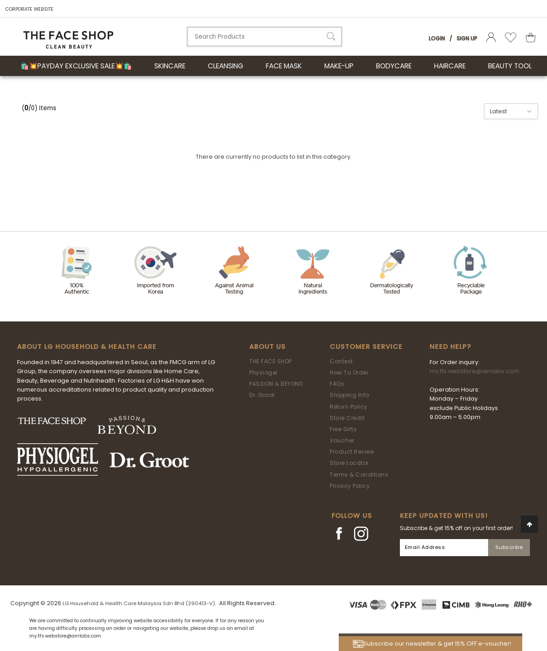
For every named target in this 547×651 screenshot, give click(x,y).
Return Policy (349, 406)
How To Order (349, 372)
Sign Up (467, 38)
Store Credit (347, 418)
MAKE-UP (339, 66)
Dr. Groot (262, 395)
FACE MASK (284, 66)
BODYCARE (394, 66)
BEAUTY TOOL (510, 66)
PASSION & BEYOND (276, 384)
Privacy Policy (350, 486)
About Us (267, 346)
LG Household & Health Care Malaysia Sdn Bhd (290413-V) (139, 603)
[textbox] (264, 37)
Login (437, 38)
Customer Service (366, 346)
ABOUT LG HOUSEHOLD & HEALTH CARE (87, 346)
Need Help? (450, 346)
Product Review (352, 451)
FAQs (337, 384)
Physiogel (263, 372)
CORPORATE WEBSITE (29, 9)
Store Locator (349, 463)
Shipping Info (349, 395)
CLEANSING (225, 66)
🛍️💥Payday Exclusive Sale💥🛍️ (76, 66)
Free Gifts (343, 429)
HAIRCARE (450, 66)
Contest (341, 361)
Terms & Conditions (359, 474)
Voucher (342, 440)
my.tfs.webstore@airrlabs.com (474, 371)
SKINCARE (169, 66)
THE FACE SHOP (270, 361)
